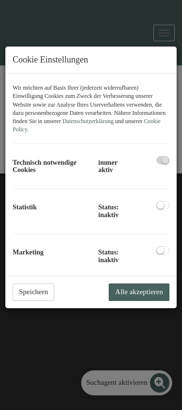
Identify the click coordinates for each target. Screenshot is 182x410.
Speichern (33, 292)
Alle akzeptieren (139, 292)
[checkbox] (162, 160)
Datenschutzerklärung (88, 121)
